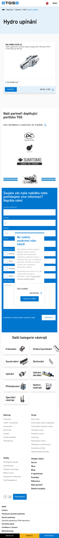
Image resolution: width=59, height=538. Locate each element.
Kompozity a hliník (38, 448)
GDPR (4, 506)
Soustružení (7, 426)
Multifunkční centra (38, 441)
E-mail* (6, 217)
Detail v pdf (45, 89)
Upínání (6, 433)
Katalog (10, 536)
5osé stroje (35, 419)
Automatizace (8, 465)
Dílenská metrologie (10, 469)
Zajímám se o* (8, 249)
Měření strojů (8, 473)
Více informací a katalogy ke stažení (23, 125)
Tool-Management (10, 480)
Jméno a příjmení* (10, 207)
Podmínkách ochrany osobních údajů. (28, 277)
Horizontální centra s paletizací (42, 423)
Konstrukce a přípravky (12, 476)
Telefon (6, 228)
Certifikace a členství (9, 527)
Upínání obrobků (9, 437)
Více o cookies (22, 288)
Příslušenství (8, 441)
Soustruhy (35, 437)
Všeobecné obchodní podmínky (13, 514)
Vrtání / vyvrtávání (10, 423)
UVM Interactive (23, 520)
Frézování (7, 419)
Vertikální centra (37, 430)
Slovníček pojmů (8, 524)
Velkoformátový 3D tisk (40, 451)
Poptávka (20, 497)
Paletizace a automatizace (41, 444)
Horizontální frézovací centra (42, 426)
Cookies (5, 510)
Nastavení (34, 293)
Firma (5, 238)
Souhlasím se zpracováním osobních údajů (19, 317)
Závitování (7, 430)
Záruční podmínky (8, 517)
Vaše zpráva (8, 281)
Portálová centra (37, 433)
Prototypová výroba (10, 462)
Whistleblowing (7, 531)
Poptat (11, 89)
